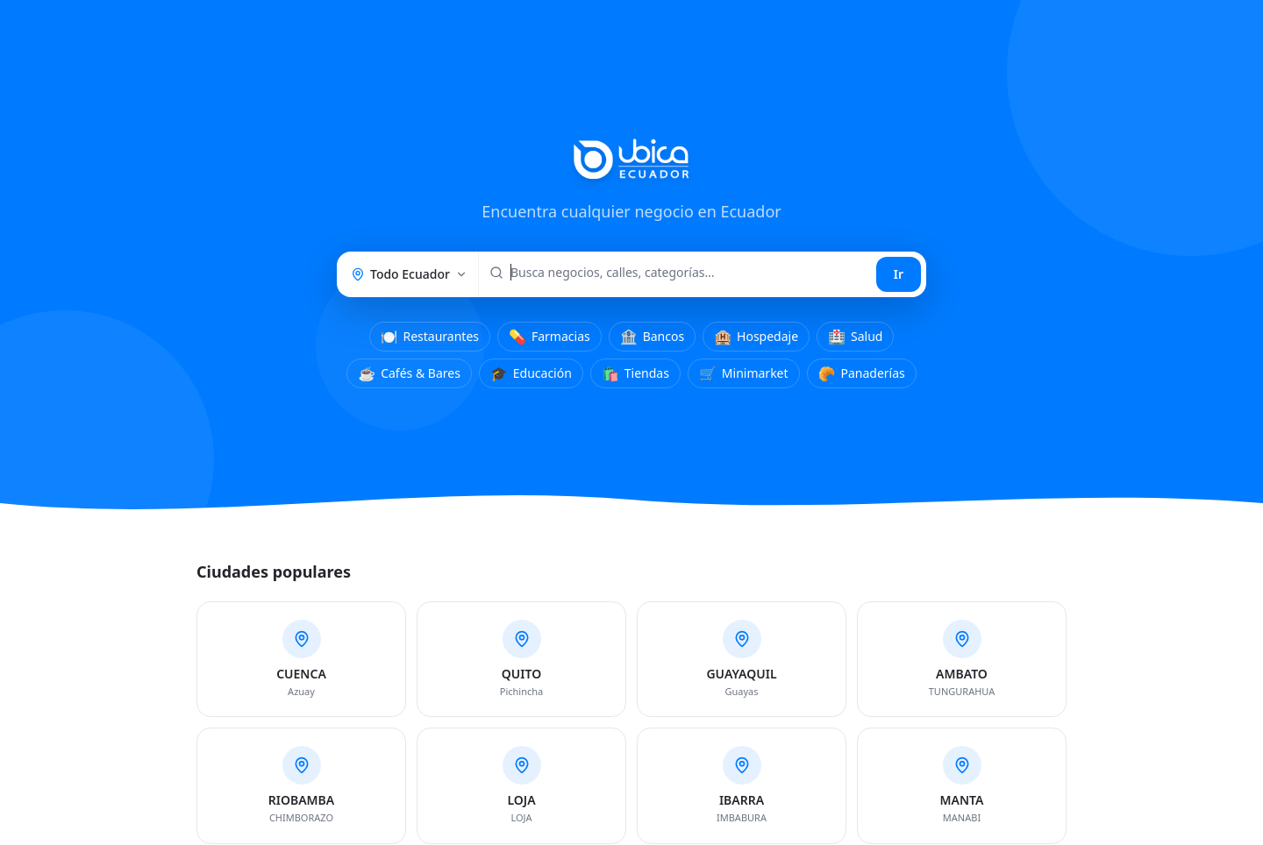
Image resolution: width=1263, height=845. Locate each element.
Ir (898, 274)
